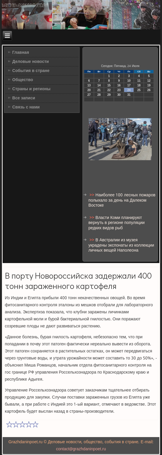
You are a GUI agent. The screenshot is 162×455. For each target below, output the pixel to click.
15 (109, 85)
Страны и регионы (31, 89)
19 (149, 85)
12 (149, 80)
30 (119, 94)
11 (139, 80)
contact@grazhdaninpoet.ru (81, 449)
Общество (22, 79)
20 (89, 90)
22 (109, 90)
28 (99, 94)
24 (129, 90)
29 (109, 94)
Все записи (23, 98)
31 (129, 94)
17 (129, 85)
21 (99, 90)
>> (92, 195)
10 (129, 80)
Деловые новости (30, 61)
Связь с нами (26, 107)
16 (119, 85)
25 (139, 90)
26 (149, 90)
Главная (20, 52)
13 (89, 85)
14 (99, 85)
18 (139, 85)
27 (89, 94)
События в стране (31, 70)
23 (119, 90)
